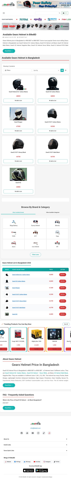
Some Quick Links (9, 450)
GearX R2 (14, 314)
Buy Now (63, 274)
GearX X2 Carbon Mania (18, 281)
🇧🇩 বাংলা (65, 13)
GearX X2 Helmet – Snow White (37, 373)
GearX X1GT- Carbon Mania (19, 294)
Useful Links (7, 445)
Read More (9, 51)
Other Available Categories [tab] (52, 212)
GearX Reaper (16, 287)
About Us (6, 439)
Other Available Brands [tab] (18, 212)
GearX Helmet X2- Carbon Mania (21, 274)
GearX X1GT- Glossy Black (19, 301)
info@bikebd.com (35, 428)
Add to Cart (18, 100)
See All (66, 324)
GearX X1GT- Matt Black (18, 307)
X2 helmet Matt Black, (61, 373)
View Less (35, 254)
